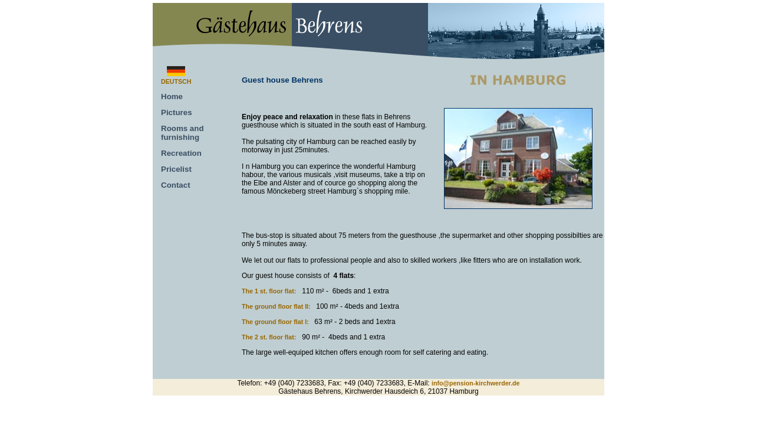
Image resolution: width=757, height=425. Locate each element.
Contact (175, 185)
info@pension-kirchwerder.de (476, 383)
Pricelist (176, 169)
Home (172, 96)
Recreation (181, 153)
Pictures (176, 112)
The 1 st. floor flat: (269, 291)
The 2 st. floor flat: (269, 337)
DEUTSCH (176, 81)
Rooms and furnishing (182, 133)
